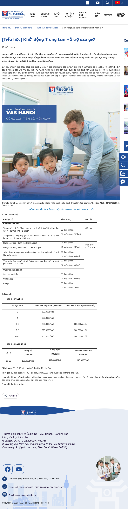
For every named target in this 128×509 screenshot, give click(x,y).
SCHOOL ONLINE (121, 15)
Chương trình (45, 15)
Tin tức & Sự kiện (69, 15)
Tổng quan (32, 15)
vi (119, 2)
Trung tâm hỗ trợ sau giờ (47, 28)
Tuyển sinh (57, 15)
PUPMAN (108, 15)
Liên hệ (97, 14)
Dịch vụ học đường (83, 15)
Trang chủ (6, 28)
